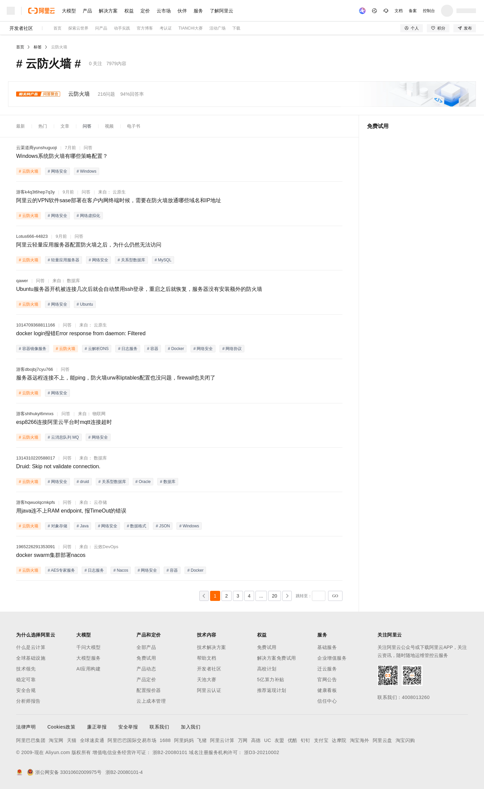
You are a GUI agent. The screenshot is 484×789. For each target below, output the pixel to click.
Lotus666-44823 (32, 236)
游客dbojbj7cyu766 (34, 369)
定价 (145, 10)
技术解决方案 (211, 647)
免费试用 (146, 658)
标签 (38, 47)
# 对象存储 (57, 526)
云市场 (164, 10)
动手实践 (122, 28)
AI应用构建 (88, 668)
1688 (165, 740)
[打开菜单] (11, 10)
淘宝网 (56, 740)
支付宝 (321, 740)
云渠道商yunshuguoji (36, 147)
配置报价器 (148, 690)
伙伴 (182, 10)
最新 (20, 126)
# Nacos (120, 570)
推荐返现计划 (271, 690)
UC (267, 740)
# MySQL (163, 260)
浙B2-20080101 (170, 752)
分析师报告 (28, 701)
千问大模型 (88, 647)
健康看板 (327, 690)
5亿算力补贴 (270, 679)
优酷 (292, 740)
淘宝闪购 (405, 740)
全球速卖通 (92, 740)
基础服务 (327, 647)
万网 (243, 740)
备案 (413, 10)
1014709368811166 (35, 324)
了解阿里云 (221, 10)
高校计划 (267, 668)
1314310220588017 (35, 458)
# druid (83, 481)
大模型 (69, 10)
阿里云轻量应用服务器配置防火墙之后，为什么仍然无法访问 (88, 245)
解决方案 (108, 10)
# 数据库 (167, 481)
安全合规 (26, 690)
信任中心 (327, 701)
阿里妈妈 (184, 740)
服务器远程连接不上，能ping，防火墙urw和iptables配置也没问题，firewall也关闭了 (115, 378)
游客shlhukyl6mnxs (34, 413)
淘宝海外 (359, 740)
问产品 (101, 28)
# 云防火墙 (28, 171)
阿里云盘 (382, 740)
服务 (198, 10)
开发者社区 (21, 28)
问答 (87, 126)
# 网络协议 (232, 348)
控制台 (429, 10)
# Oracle (143, 481)
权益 (129, 10)
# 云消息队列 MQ (63, 437)
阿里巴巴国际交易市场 (132, 740)
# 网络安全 (57, 171)
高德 (256, 740)
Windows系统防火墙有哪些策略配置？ (62, 156)
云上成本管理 (151, 701)
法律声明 (26, 727)
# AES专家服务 (61, 570)
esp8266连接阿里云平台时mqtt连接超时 (64, 422)
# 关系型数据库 (131, 260)
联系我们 (159, 727)
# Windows (86, 171)
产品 (87, 10)
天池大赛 (206, 679)
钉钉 (306, 740)
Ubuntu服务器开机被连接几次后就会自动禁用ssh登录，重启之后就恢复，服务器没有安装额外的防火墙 (139, 289)
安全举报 (128, 727)
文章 (65, 126)
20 (274, 596)
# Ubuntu (85, 304)
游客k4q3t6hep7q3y (35, 191)
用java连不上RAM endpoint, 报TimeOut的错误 (71, 511)
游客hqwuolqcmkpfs (35, 502)
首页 (57, 28)
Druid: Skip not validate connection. (58, 466)
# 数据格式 (136, 526)
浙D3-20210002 (261, 752)
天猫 (72, 740)
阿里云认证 (209, 690)
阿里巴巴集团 (30, 740)
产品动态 (146, 668)
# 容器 (152, 348)
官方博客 (145, 28)
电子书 (133, 126)
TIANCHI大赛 (190, 28)
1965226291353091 (35, 546)
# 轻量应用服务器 (63, 260)
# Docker (176, 348)
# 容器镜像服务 (32, 348)
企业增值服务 (332, 658)
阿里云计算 (222, 740)
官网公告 (327, 679)
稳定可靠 (26, 679)
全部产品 (146, 647)
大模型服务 (88, 658)
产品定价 (146, 679)
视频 (109, 126)
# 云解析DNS (97, 348)
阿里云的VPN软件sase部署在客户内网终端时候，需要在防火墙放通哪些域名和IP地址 (118, 200)
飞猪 (202, 740)
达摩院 (339, 740)
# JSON (163, 526)
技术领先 (26, 668)
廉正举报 (97, 727)
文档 (399, 10)
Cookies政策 (61, 727)
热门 (42, 126)
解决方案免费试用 (276, 658)
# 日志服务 (127, 348)
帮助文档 (206, 658)
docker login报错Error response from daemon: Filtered (81, 333)
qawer (22, 280)
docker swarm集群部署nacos (50, 555)
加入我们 (190, 727)
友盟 (279, 740)
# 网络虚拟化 (88, 215)
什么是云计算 (30, 647)
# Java (82, 526)
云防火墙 (59, 47)
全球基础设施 (30, 658)
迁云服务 (327, 668)
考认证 (166, 28)
